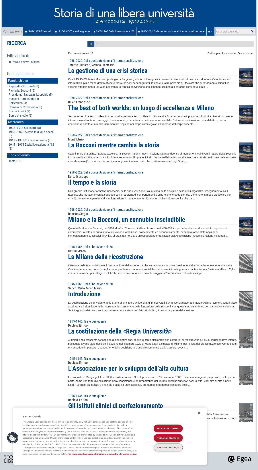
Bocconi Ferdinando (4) (24, 98)
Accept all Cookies (168, 428)
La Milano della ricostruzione (105, 257)
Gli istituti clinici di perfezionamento (115, 406)
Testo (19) (15, 161)
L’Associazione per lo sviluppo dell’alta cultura (128, 368)
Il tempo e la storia (92, 182)
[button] (13, 438)
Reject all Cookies (168, 438)
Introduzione (84, 294)
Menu (16, 31)
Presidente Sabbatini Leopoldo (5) (31, 94)
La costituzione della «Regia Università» (120, 331)
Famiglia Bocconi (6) (22, 90)
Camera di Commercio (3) (25, 107)
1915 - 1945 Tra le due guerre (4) (30, 140)
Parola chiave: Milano (24, 61)
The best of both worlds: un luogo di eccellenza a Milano (141, 108)
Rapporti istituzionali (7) (24, 86)
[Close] (199, 413)
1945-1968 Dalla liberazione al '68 (114, 31)
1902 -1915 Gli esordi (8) (25, 127)
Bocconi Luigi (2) (19, 111)
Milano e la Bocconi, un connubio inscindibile (126, 220)
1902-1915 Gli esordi (38, 31)
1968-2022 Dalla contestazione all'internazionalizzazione (171, 31)
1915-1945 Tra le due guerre (72, 31)
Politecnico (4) (18, 103)
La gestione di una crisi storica (108, 71)
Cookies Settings (168, 447)
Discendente (245, 53)
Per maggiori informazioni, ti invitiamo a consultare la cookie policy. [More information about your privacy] (102, 454)
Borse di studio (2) (20, 115)
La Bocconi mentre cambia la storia (113, 145)
